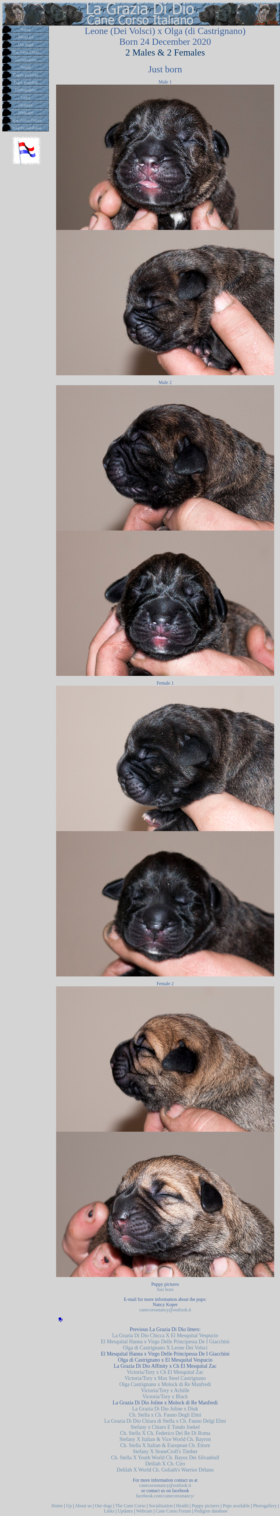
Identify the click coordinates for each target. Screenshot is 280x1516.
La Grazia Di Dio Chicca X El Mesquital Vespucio (165, 1335)
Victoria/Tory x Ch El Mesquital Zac (165, 1372)
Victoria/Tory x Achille (165, 1390)
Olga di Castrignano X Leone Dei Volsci (165, 1348)
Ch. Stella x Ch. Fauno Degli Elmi (165, 1415)
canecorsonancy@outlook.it (165, 1309)
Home (57, 1505)
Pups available (236, 1505)
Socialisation (161, 1505)
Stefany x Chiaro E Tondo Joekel (165, 1427)
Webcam (144, 1510)
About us (83, 1505)
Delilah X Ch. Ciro (165, 1464)
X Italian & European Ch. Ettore (175, 1445)
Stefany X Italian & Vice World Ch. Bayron (165, 1439)
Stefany (141, 1451)
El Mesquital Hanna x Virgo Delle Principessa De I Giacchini (165, 1341)
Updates (125, 1510)
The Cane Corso (130, 1505)
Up (69, 1505)
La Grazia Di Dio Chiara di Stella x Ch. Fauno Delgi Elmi (165, 1421)
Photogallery (265, 1505)
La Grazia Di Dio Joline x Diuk (165, 1409)
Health (182, 1505)
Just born (165, 1289)
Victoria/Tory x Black (165, 1396)
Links (109, 1510)
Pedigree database (211, 1510)
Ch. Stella (130, 1445)
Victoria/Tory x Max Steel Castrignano (165, 1378)
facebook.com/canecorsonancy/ (165, 1495)
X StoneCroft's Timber (173, 1451)
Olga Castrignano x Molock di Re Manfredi (165, 1384)
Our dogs (103, 1505)
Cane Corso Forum (173, 1510)
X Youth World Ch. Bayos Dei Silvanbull (176, 1457)
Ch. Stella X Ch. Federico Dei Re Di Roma (165, 1433)
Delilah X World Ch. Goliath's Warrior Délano (165, 1470)
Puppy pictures (206, 1505)
